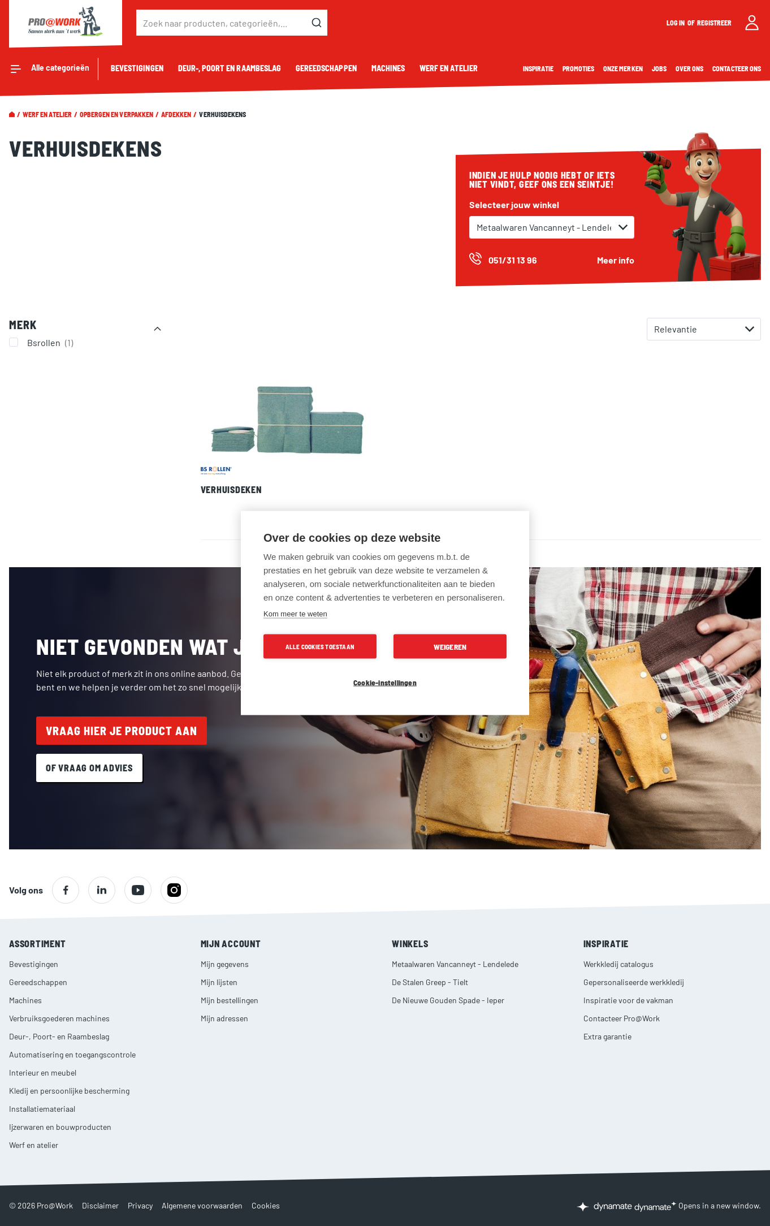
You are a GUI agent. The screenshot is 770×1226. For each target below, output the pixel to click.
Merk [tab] (23, 324)
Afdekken (176, 114)
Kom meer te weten (295, 614)
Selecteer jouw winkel (514, 204)
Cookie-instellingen (385, 682)
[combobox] (232, 22)
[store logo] (65, 22)
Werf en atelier (47, 114)
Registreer (714, 23)
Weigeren (450, 646)
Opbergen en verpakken (116, 114)
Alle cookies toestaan (319, 646)
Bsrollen (51, 342)
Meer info (615, 259)
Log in (676, 23)
